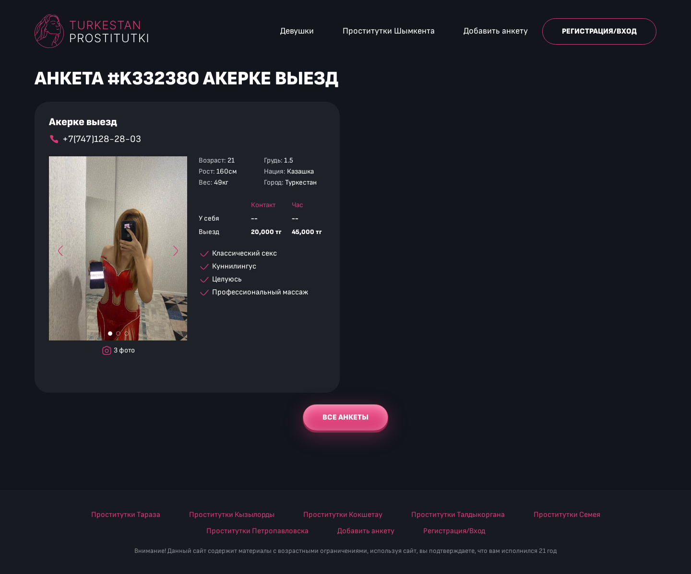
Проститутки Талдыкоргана (458, 514)
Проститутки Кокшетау (342, 514)
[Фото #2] (118, 333)
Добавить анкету (496, 31)
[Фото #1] (110, 333)
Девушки (297, 31)
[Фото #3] (126, 333)
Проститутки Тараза (125, 514)
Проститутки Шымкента (389, 31)
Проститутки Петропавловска (257, 531)
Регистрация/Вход (599, 31)
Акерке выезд (83, 122)
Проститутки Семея (567, 514)
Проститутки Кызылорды (231, 514)
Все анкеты (345, 417)
